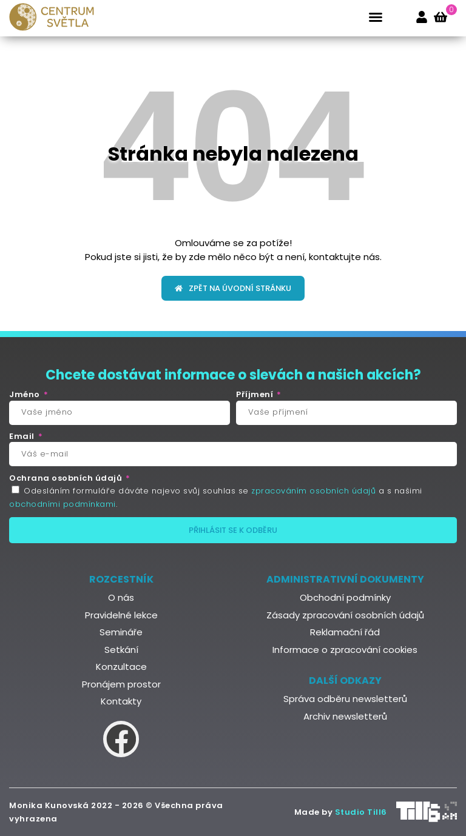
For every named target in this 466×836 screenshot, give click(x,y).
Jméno (25, 394)
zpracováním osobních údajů (313, 491)
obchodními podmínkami (62, 504)
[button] (376, 17)
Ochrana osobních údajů (66, 478)
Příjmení (255, 394)
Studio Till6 (361, 812)
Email (22, 436)
